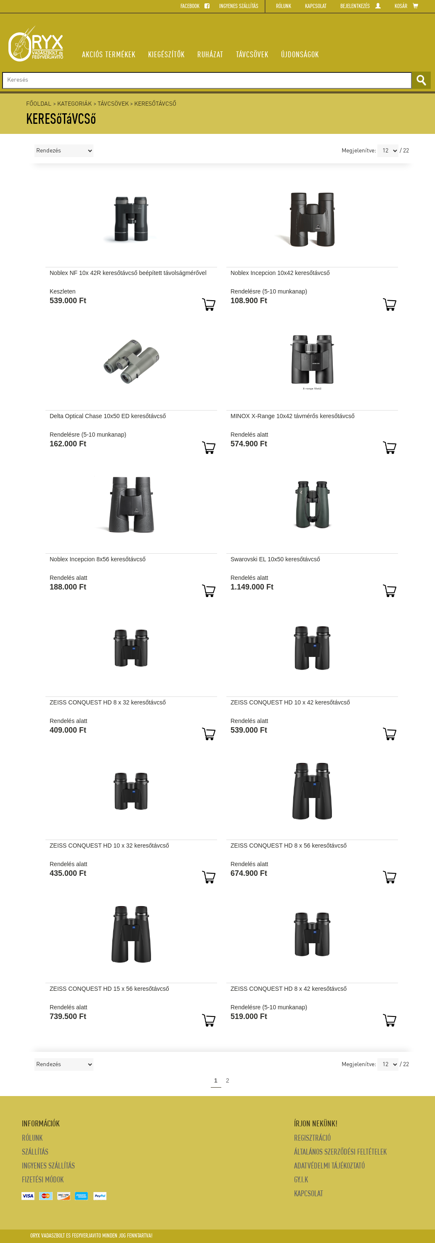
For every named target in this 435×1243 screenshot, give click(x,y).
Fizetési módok (43, 1180)
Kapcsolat (308, 1194)
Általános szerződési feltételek (340, 1152)
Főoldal (38, 104)
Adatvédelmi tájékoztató (329, 1166)
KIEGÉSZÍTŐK (166, 55)
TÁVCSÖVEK (252, 55)
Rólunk (32, 1138)
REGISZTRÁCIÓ (312, 1138)
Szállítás (35, 1152)
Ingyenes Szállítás (48, 1166)
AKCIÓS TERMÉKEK (108, 55)
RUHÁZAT (210, 55)
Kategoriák (74, 104)
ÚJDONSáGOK (300, 55)
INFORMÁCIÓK (41, 1124)
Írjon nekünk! (315, 1124)
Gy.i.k (301, 1180)
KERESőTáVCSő (155, 104)
